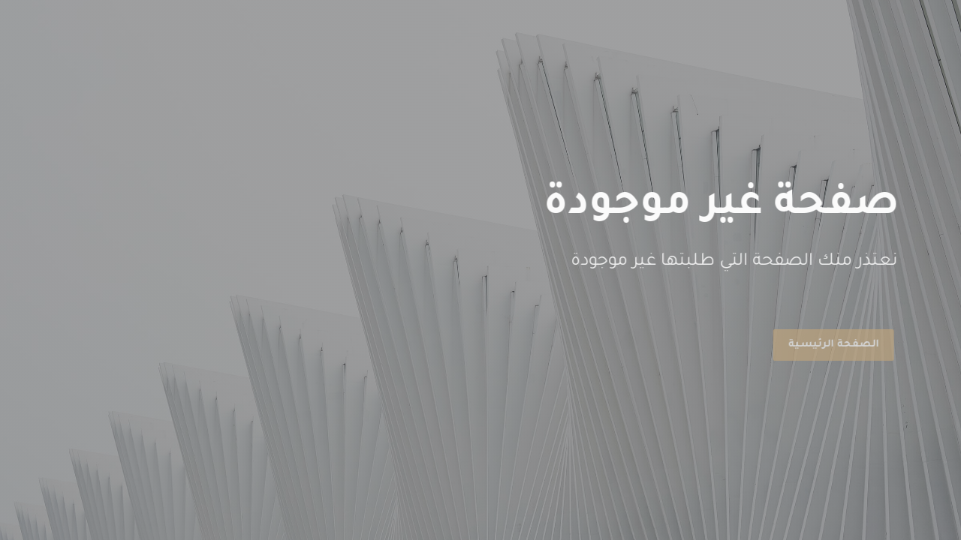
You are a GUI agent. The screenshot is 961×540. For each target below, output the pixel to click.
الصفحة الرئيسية (830, 344)
